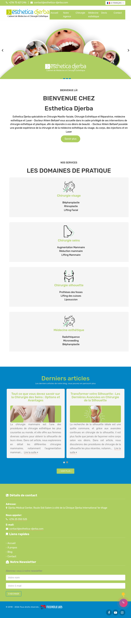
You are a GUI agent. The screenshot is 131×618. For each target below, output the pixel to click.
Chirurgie (80, 12)
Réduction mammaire (71, 251)
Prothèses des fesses (71, 292)
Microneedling (71, 340)
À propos (12, 547)
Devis (104, 12)
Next (128, 50)
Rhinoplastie (71, 206)
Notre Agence (67, 14)
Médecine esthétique (93, 14)
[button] (123, 603)
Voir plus (65, 471)
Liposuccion (71, 299)
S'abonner (13, 593)
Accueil (54, 12)
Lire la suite (31, 452)
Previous (2, 50)
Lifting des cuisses (71, 295)
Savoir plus (71, 138)
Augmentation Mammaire (71, 247)
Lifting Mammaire (71, 255)
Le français (115, 3)
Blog (9, 552)
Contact (118, 12)
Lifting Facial (71, 210)
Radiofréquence (71, 337)
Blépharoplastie (71, 202)
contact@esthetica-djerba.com (51, 2)
